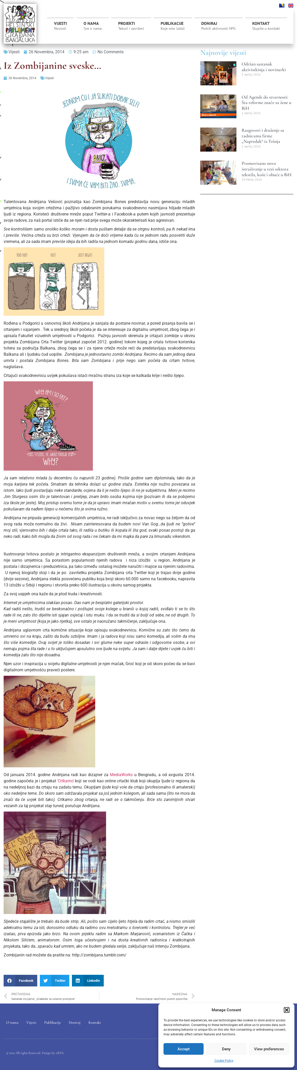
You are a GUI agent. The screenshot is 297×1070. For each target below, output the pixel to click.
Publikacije (173, 26)
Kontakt (266, 26)
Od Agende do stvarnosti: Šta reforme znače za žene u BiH (266, 102)
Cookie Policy (223, 1060)
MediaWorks (121, 774)
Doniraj (218, 26)
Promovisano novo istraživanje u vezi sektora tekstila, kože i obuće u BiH (267, 168)
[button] (286, 1010)
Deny (226, 1049)
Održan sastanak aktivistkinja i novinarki (264, 66)
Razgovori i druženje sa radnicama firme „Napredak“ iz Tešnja (263, 135)
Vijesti (60, 26)
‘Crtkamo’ (65, 780)
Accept (183, 1049)
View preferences (269, 1049)
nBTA (60, 1053)
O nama (93, 26)
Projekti (131, 27)
